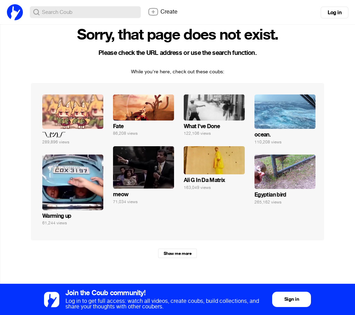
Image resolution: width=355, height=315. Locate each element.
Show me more (177, 253)
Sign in (291, 299)
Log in (334, 12)
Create (163, 11)
